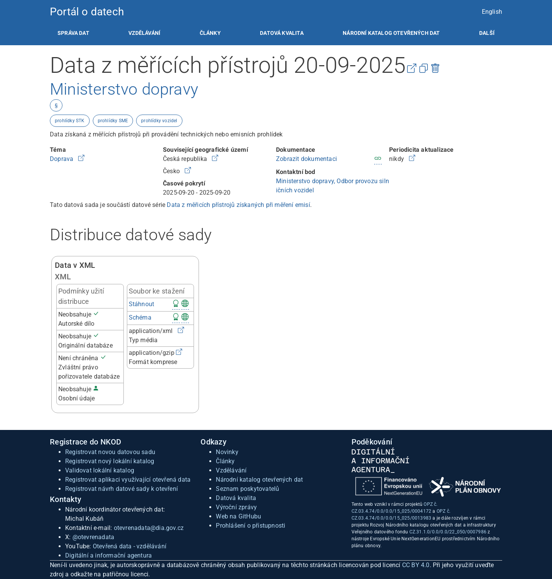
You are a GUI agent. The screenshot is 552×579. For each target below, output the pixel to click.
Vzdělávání (144, 33)
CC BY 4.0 (416, 565)
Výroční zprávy (236, 507)
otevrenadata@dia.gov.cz (149, 527)
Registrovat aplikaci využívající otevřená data (128, 479)
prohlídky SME (113, 120)
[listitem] (73, 33)
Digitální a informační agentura (108, 555)
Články (210, 33)
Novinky (227, 452)
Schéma (140, 317)
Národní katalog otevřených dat (259, 479)
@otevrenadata (93, 537)
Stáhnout (141, 304)
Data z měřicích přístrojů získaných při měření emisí (238, 204)
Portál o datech (87, 11)
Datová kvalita (281, 33)
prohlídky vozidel (159, 120)
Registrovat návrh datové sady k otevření (121, 488)
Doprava (62, 158)
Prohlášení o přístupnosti (250, 525)
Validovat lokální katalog (99, 470)
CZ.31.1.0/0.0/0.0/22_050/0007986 (447, 532)
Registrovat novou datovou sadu (110, 452)
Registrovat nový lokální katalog (109, 461)
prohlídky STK (70, 120)
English (492, 11)
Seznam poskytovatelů (247, 488)
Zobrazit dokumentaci (306, 158)
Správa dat (73, 33)
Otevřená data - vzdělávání (129, 546)
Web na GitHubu (238, 516)
